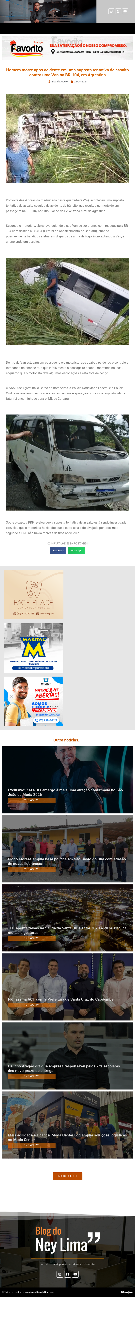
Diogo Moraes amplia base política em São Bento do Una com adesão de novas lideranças (67, 861)
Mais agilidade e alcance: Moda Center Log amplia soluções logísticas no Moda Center (67, 1137)
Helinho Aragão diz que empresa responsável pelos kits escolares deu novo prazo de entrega (64, 1068)
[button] (58, 550)
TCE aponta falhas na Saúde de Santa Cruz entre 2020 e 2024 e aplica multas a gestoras (67, 930)
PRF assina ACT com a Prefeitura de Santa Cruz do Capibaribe (60, 999)
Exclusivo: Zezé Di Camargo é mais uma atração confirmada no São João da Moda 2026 (65, 792)
